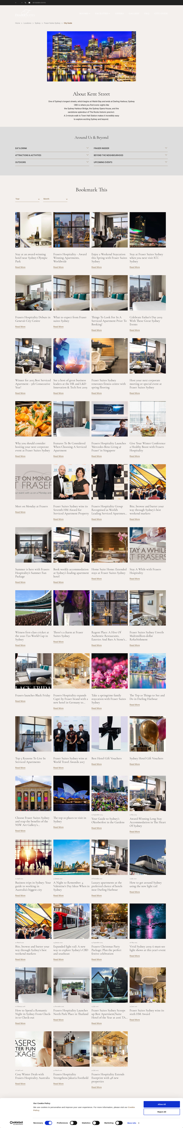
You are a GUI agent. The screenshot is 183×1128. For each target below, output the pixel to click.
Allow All (162, 1104)
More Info (131, 1123)
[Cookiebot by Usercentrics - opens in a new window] (16, 1123)
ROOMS (83, 13)
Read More (20, 267)
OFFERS (119, 13)
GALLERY (134, 13)
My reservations (39, 3)
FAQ (146, 13)
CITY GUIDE (161, 13)
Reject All (161, 1112)
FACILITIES (101, 13)
